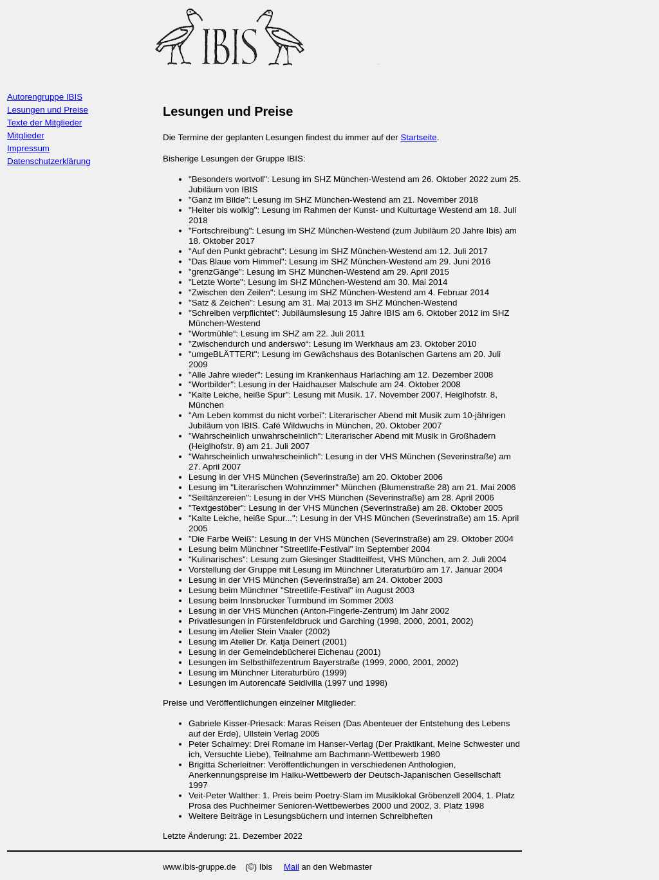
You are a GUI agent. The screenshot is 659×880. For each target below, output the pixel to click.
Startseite (418, 137)
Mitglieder (25, 135)
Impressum (28, 148)
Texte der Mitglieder (44, 122)
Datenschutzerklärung (49, 161)
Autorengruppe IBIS (44, 97)
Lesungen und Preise (47, 110)
